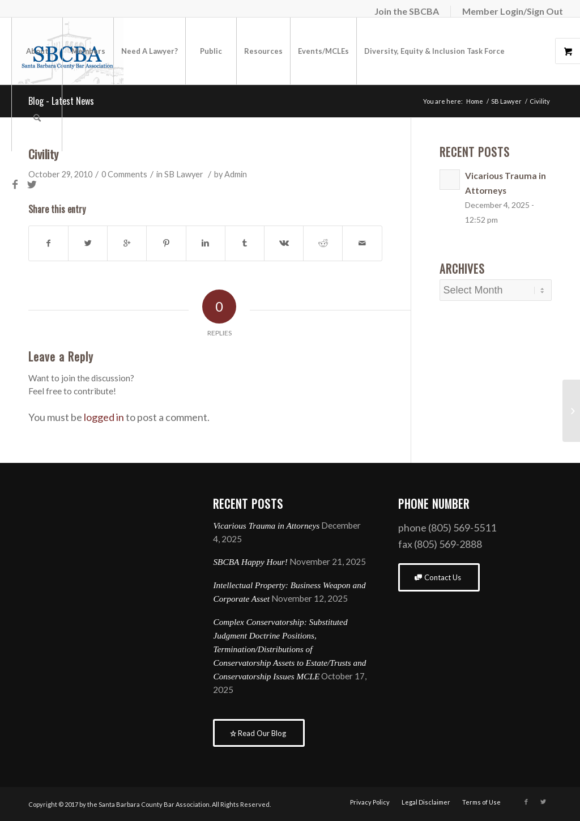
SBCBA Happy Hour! (250, 562)
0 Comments (124, 174)
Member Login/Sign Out (512, 11)
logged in (104, 417)
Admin (235, 174)
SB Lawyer (183, 174)
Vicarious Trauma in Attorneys (266, 525)
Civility (43, 154)
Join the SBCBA (406, 11)
